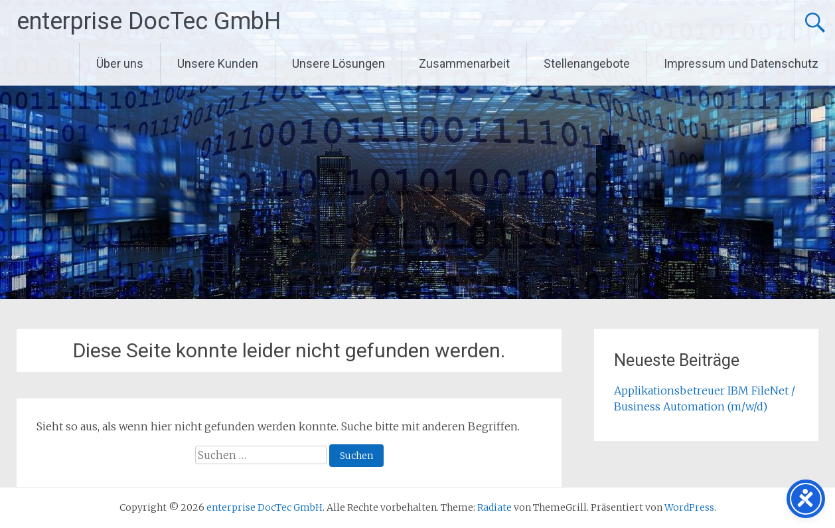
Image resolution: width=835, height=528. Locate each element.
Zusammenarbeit (464, 63)
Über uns (119, 63)
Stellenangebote (587, 63)
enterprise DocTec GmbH (149, 21)
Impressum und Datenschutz (741, 63)
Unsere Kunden (217, 63)
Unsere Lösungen (338, 63)
